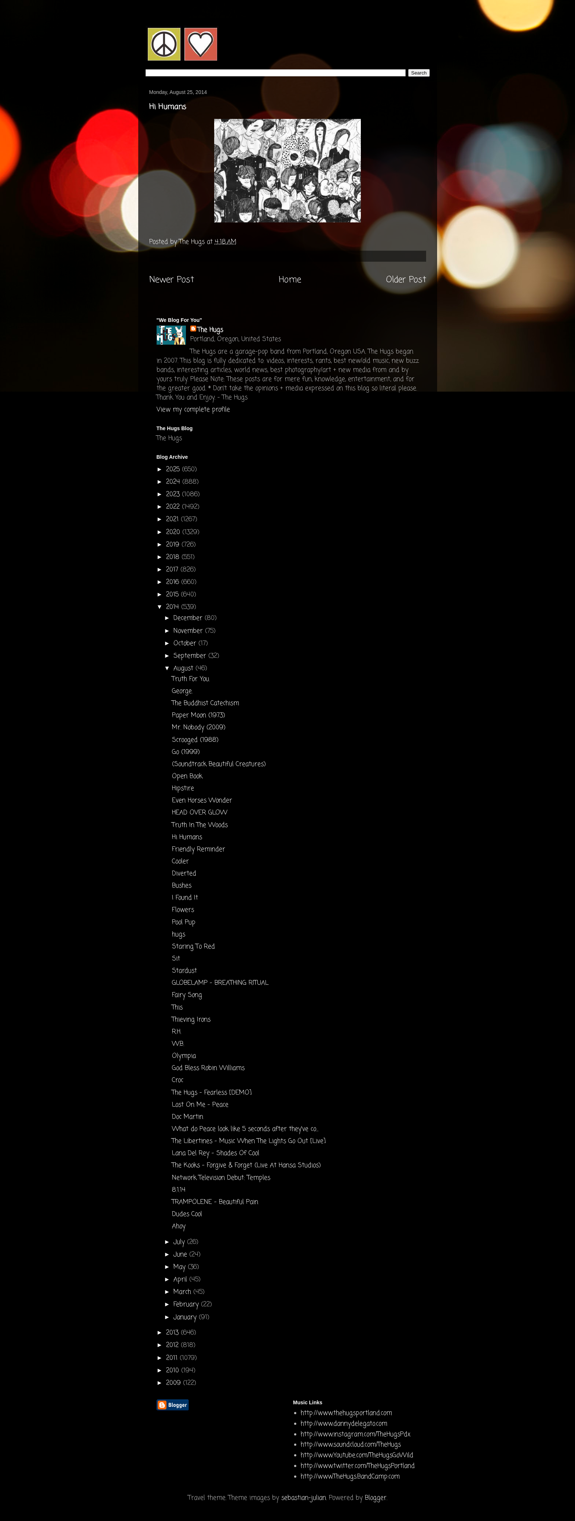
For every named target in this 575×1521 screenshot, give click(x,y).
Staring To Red (193, 946)
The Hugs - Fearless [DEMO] (212, 1092)
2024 (174, 482)
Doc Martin (187, 1117)
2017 (173, 569)
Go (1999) (186, 752)
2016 (173, 582)
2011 (173, 1358)
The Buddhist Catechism (205, 703)
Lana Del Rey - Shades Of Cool (215, 1153)
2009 (174, 1383)
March (183, 1292)
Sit (176, 958)
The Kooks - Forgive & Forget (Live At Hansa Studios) (246, 1165)
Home (290, 280)
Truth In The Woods (200, 825)
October (185, 643)
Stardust (184, 971)
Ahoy (179, 1226)
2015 (173, 594)
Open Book (187, 776)
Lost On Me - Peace (200, 1105)
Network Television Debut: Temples (221, 1178)
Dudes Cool (187, 1214)
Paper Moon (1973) (198, 715)
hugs (178, 934)
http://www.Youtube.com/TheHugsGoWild (357, 1455)
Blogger (376, 1498)
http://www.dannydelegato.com (344, 1424)
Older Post (406, 280)
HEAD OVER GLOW (199, 812)
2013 (173, 1332)
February (187, 1304)
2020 (174, 532)
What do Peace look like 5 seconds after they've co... (245, 1129)
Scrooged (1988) (195, 740)
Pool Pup (183, 922)
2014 (173, 607)
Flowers (183, 910)
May (180, 1267)
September (190, 656)
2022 (174, 507)
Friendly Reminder (198, 849)
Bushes (181, 885)
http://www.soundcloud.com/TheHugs (351, 1444)
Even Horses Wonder (202, 800)
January (186, 1317)
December (189, 618)
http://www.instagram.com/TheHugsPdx (355, 1434)
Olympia (184, 1056)
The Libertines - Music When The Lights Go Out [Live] (249, 1141)
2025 (174, 469)
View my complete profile (193, 409)
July (180, 1242)
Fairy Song (187, 995)
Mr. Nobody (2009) (199, 727)
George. (182, 691)
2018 (174, 557)
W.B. (178, 1044)
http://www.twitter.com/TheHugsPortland (358, 1466)
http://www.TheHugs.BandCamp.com (350, 1476)
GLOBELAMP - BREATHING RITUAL (220, 983)
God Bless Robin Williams (208, 1068)
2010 (173, 1370)
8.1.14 (179, 1190)
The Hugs (210, 330)
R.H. (176, 1032)
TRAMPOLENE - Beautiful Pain (215, 1202)
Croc (177, 1080)
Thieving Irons (191, 1019)
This (177, 1007)
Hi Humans (187, 837)
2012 (173, 1345)
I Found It (185, 898)
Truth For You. (191, 679)
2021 (173, 519)
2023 (174, 494)
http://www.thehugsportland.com (346, 1413)
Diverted (184, 873)
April (181, 1279)
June (181, 1254)
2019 (174, 544)
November (189, 631)
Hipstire (183, 788)
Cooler (180, 861)
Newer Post (171, 280)
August (184, 668)
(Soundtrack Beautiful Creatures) (219, 764)
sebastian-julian (303, 1498)
